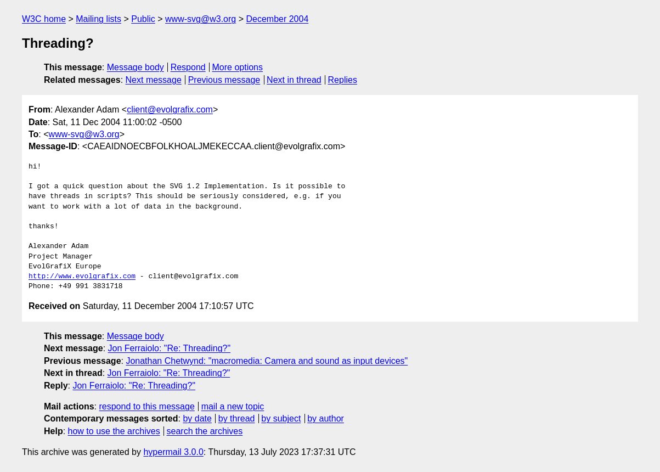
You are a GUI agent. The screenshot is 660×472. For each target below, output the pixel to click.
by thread (236, 418)
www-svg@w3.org (200, 19)
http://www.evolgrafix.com (82, 277)
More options (237, 67)
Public (143, 19)
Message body (135, 67)
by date (197, 418)
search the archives (205, 431)
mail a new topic (232, 406)
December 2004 (277, 19)
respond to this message (146, 406)
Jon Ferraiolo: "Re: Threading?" (169, 348)
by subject (281, 418)
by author (325, 418)
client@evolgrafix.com (170, 109)
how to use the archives (114, 431)
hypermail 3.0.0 (173, 452)
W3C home (44, 19)
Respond (188, 67)
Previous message (224, 80)
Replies (342, 80)
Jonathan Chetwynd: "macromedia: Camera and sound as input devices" (267, 361)
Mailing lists (98, 19)
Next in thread (294, 80)
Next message (154, 80)
